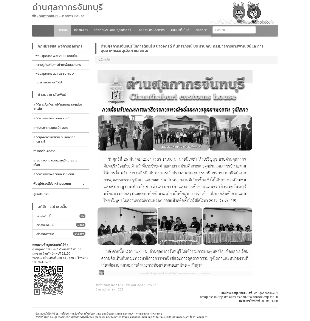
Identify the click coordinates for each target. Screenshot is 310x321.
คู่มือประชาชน (41, 194)
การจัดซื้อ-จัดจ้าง (44, 151)
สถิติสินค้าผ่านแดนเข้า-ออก (50, 128)
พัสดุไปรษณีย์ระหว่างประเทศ (52, 183)
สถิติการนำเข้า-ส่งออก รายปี (51, 118)
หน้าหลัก (62, 30)
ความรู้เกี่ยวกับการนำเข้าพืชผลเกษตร (58, 65)
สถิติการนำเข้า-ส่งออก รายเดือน (53, 174)
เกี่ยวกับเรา (81, 30)
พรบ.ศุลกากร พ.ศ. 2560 (55, 73)
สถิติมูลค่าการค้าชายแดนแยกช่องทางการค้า (54, 139)
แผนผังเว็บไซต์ (180, 30)
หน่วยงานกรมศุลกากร (151, 30)
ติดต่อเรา (201, 30)
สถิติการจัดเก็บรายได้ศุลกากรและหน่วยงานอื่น (57, 106)
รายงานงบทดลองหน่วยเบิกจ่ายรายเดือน (55, 162)
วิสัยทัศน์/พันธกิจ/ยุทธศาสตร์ (112, 30)
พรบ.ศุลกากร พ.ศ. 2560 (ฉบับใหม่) (57, 56)
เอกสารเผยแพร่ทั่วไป (49, 82)
